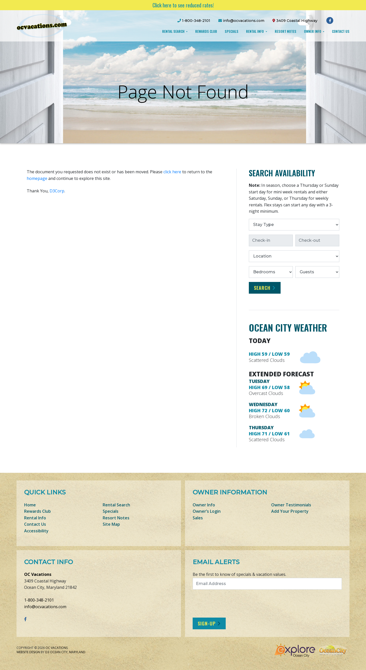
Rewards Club (206, 31)
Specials (231, 31)
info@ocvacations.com (45, 606)
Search (262, 287)
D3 (47, 652)
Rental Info (255, 31)
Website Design (28, 652)
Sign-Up (207, 623)
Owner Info (313, 31)
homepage (37, 178)
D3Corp (57, 191)
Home (30, 505)
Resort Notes (285, 31)
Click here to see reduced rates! (183, 5)
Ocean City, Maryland (67, 652)
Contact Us (340, 31)
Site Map (111, 524)
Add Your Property (290, 511)
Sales (198, 518)
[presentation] (235, 604)
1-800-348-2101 (39, 600)
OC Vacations (37, 574)
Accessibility (36, 531)
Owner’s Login (207, 511)
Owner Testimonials (291, 505)
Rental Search (173, 31)
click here (172, 172)
